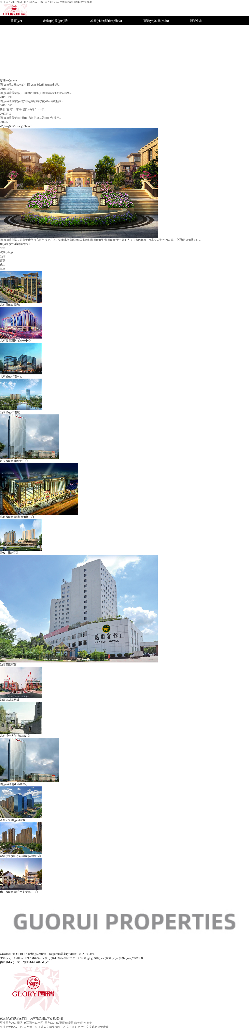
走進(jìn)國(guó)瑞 (55, 20)
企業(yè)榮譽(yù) (201, 29)
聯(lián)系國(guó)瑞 (203, 65)
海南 (146, 74)
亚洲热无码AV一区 (11, 1026)
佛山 (146, 65)
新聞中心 (196, 20)
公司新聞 (196, 47)
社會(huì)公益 (199, 38)
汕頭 (146, 47)
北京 (146, 29)
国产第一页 (30, 1026)
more (14, 80)
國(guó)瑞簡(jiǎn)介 (56, 29)
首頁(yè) (16, 20)
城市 (93, 29)
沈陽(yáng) (150, 38)
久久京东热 (73, 1026)
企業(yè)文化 (52, 47)
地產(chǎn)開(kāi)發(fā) (106, 20)
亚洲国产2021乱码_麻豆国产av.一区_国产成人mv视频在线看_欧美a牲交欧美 (46, 2)
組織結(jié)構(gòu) (55, 38)
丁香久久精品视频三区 (52, 1026)
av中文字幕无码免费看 (94, 1026)
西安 (146, 56)
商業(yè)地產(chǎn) (156, 20)
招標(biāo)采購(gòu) (203, 56)
